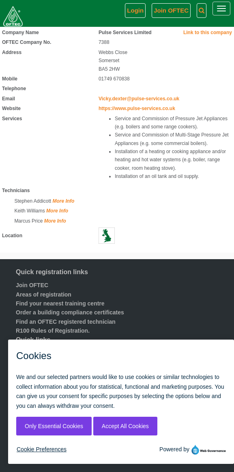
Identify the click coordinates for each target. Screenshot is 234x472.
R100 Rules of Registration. (53, 330)
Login (135, 10)
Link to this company (207, 32)
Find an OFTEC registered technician (66, 321)
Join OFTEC (32, 285)
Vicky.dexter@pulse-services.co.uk (139, 99)
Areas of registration (43, 294)
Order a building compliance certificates (70, 312)
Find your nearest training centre (60, 303)
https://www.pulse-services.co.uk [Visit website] (137, 108)
